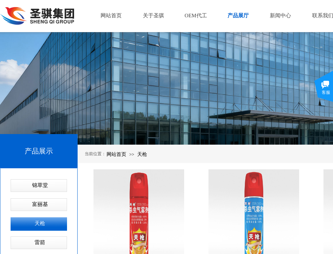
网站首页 (116, 154)
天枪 (142, 154)
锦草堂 (40, 185)
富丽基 (40, 204)
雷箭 (40, 242)
